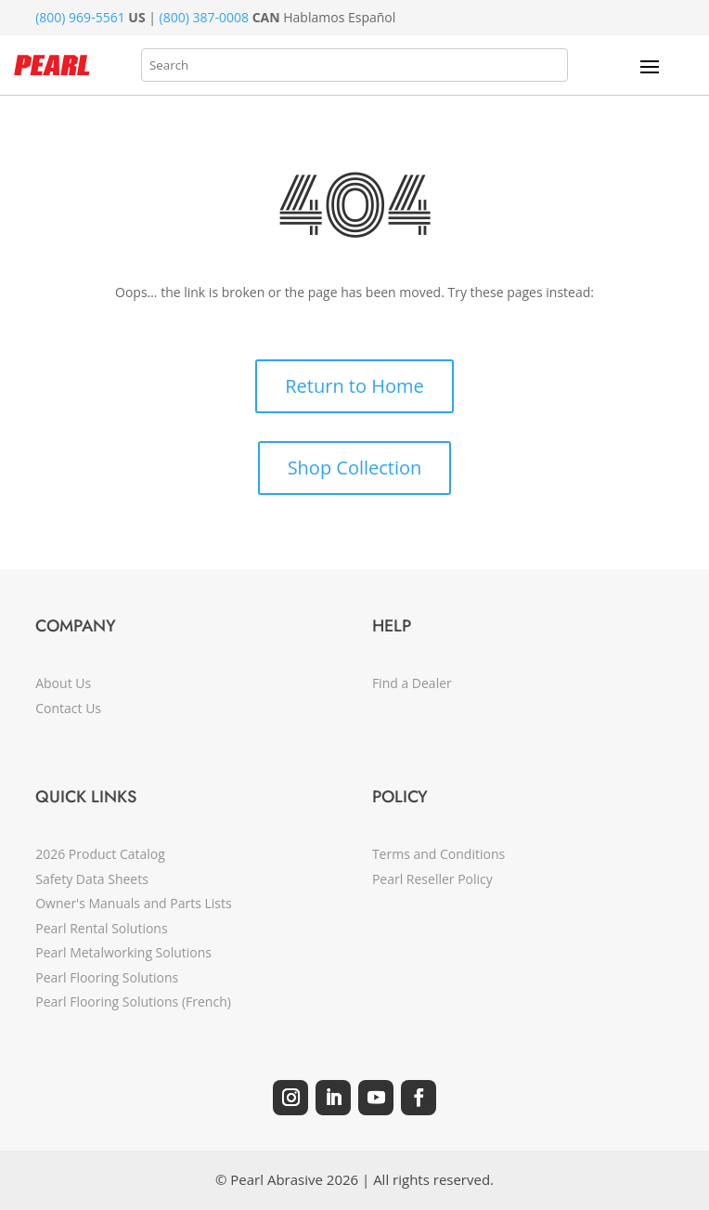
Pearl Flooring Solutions (106, 977)
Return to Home (354, 385)
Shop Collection (355, 467)
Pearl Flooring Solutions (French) (133, 1001)
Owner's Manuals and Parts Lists (133, 903)
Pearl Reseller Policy (432, 879)
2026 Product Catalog (100, 854)
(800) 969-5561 (79, 17)
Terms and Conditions (438, 854)
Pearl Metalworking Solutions (123, 952)
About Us (63, 683)
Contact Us (68, 708)
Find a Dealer (412, 683)
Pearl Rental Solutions (101, 928)
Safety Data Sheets (91, 879)
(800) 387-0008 (204, 17)
